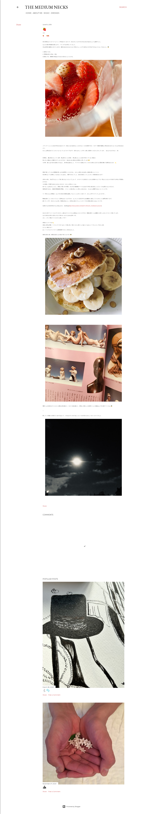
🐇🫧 (46, 690)
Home (28, 13)
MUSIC (46, 13)
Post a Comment (54, 695)
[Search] (123, 7)
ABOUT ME (37, 13)
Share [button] (18, 25)
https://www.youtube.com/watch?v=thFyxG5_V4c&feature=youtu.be (85, 205)
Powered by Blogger (71, 806)
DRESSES (54, 13)
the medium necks (46, 7)
